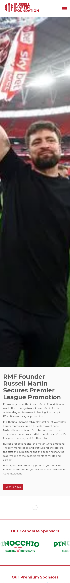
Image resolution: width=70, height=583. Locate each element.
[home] (21, 8)
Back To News (13, 486)
